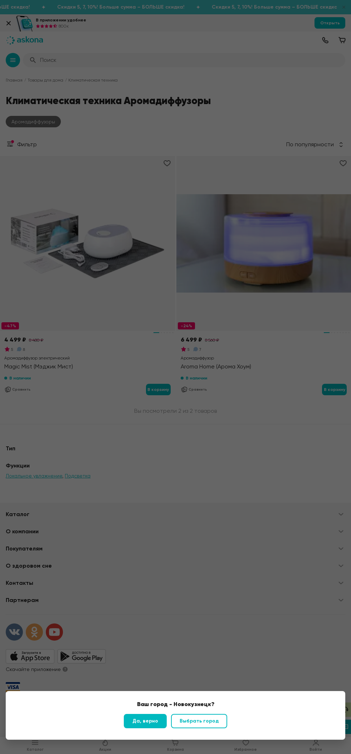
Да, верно (145, 721)
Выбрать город (199, 721)
